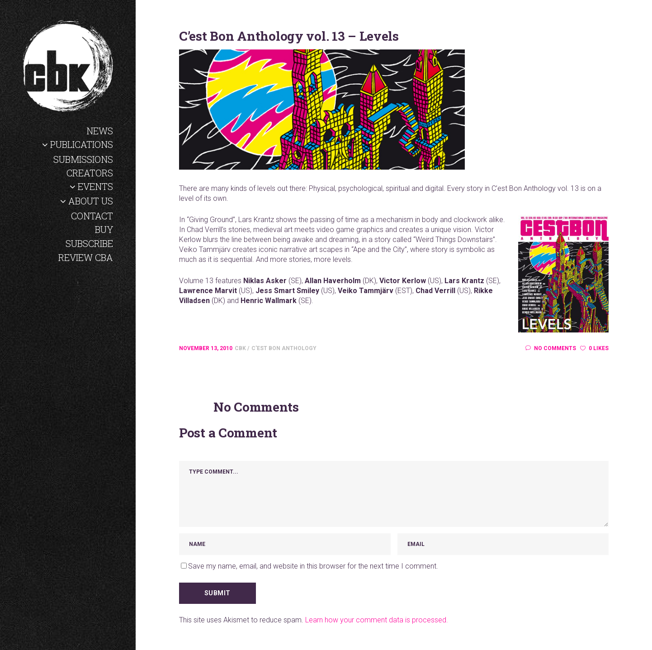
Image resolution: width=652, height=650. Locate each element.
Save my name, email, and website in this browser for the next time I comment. (313, 566)
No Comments (550, 348)
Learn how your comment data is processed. (376, 620)
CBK (241, 348)
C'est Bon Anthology (284, 348)
